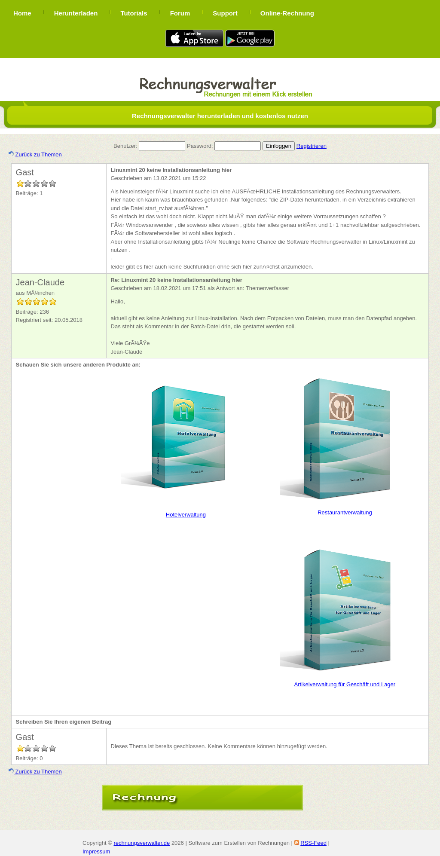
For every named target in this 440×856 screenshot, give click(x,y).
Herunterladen (76, 13)
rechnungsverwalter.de (141, 843)
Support (225, 13)
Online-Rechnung (287, 13)
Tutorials (133, 13)
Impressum (96, 851)
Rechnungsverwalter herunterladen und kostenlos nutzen (220, 115)
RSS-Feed (313, 843)
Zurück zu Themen (35, 154)
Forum (180, 13)
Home (22, 13)
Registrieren (311, 146)
